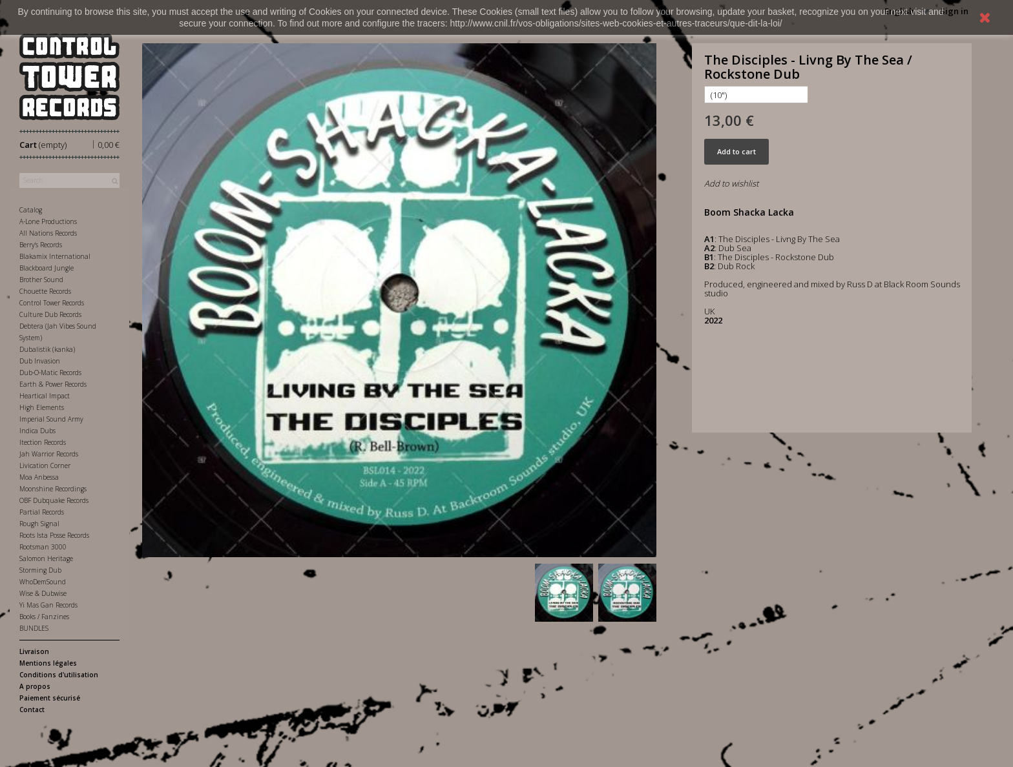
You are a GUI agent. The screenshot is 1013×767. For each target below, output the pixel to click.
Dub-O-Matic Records (50, 372)
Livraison (34, 651)
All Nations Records (48, 233)
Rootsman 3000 (43, 546)
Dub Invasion (39, 360)
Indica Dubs (37, 430)
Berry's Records (40, 244)
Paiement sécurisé (49, 697)
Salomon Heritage (46, 558)
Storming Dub (40, 570)
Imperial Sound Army (51, 419)
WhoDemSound (42, 581)
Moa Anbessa (39, 477)
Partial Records (41, 511)
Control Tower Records (51, 302)
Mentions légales (48, 663)
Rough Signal (39, 523)
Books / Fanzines (44, 616)
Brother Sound (41, 279)
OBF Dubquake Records (54, 500)
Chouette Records (45, 291)
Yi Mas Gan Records (48, 604)
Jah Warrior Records (48, 453)
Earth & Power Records (53, 384)
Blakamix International (54, 256)
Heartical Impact (44, 395)
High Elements (41, 407)
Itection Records (42, 442)
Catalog (30, 209)
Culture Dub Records (50, 314)
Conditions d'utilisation (58, 674)
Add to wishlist (731, 183)
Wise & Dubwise (43, 593)
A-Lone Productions (48, 221)
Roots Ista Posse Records (54, 535)
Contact (32, 709)
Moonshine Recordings (53, 488)
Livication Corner (44, 465)
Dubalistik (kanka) (47, 349)
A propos (34, 686)
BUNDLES (33, 628)
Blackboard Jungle (46, 267)
